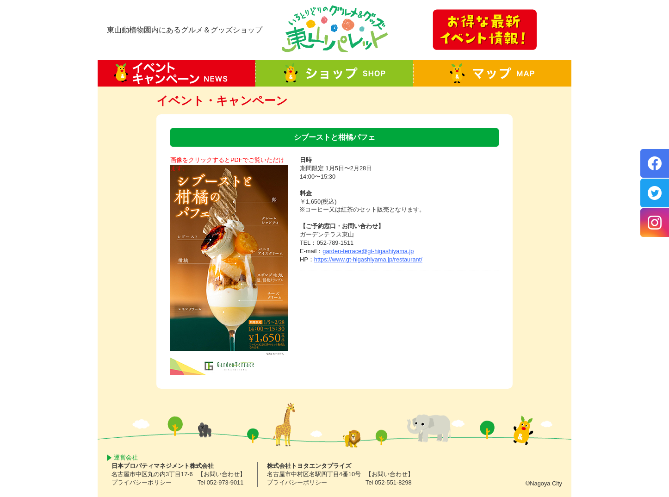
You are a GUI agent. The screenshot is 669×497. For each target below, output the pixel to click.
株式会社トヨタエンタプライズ (309, 465)
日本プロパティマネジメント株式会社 (163, 465)
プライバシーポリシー (142, 482)
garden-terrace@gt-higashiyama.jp (368, 251)
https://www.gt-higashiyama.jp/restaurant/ (368, 259)
